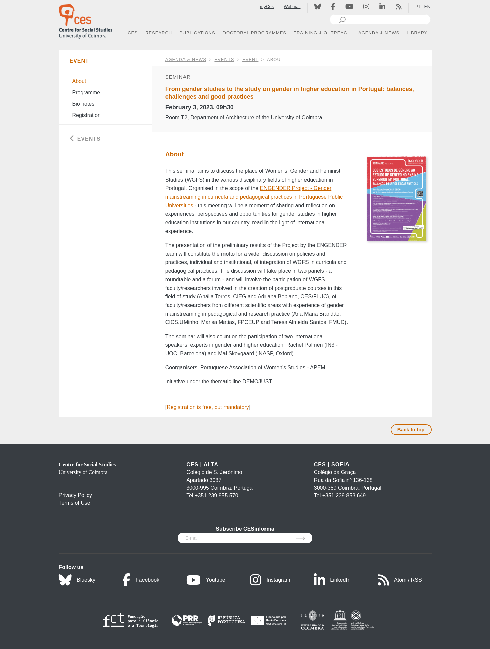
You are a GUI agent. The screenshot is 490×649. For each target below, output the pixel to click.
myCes (267, 6)
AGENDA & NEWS (185, 59)
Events (224, 59)
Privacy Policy (75, 495)
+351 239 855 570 (216, 495)
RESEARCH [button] (158, 32)
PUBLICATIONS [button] (197, 32)
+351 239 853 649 (344, 495)
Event (250, 59)
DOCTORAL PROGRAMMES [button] (254, 32)
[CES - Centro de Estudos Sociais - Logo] (86, 19)
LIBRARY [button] (417, 32)
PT (418, 6)
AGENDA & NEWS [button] (378, 32)
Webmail (292, 6)
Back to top (411, 429)
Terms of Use (74, 503)
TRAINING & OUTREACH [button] (322, 32)
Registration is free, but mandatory (208, 407)
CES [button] (133, 32)
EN (427, 6)
